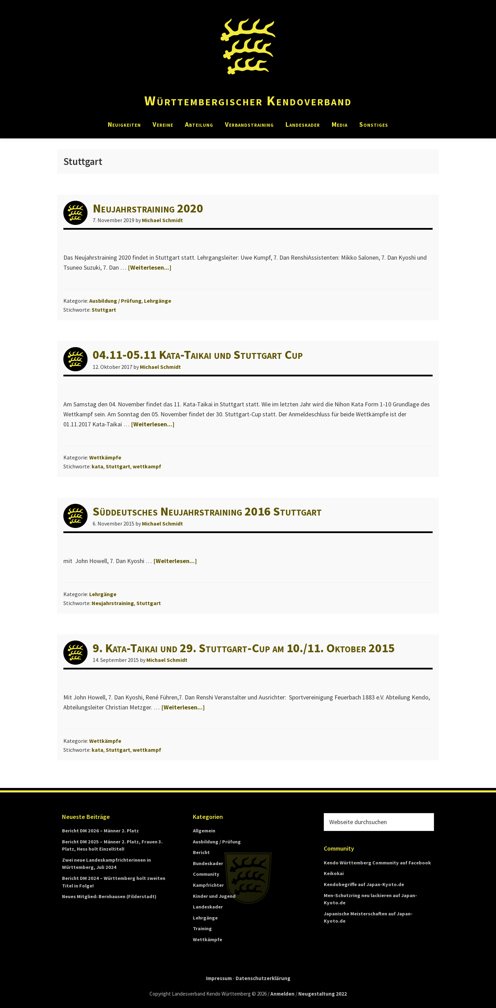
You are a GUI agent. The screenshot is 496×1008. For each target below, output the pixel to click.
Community (206, 874)
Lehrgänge (157, 300)
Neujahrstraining (113, 603)
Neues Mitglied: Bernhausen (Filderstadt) (109, 896)
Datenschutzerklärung (263, 978)
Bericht (201, 852)
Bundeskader (208, 863)
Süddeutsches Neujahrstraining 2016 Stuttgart (207, 511)
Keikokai (334, 873)
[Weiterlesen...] (150, 267)
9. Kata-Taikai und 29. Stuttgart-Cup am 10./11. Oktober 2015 (244, 648)
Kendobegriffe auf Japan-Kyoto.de (364, 884)
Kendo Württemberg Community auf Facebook (377, 863)
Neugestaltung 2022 (322, 993)
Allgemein (204, 831)
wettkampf (147, 466)
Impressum (219, 978)
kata (97, 466)
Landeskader (208, 907)
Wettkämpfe (105, 457)
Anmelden (282, 993)
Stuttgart (104, 309)
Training (202, 928)
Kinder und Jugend (214, 896)
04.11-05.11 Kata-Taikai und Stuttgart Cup (198, 354)
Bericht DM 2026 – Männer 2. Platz (100, 831)
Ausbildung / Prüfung (115, 300)
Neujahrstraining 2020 (148, 208)
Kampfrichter (208, 885)
